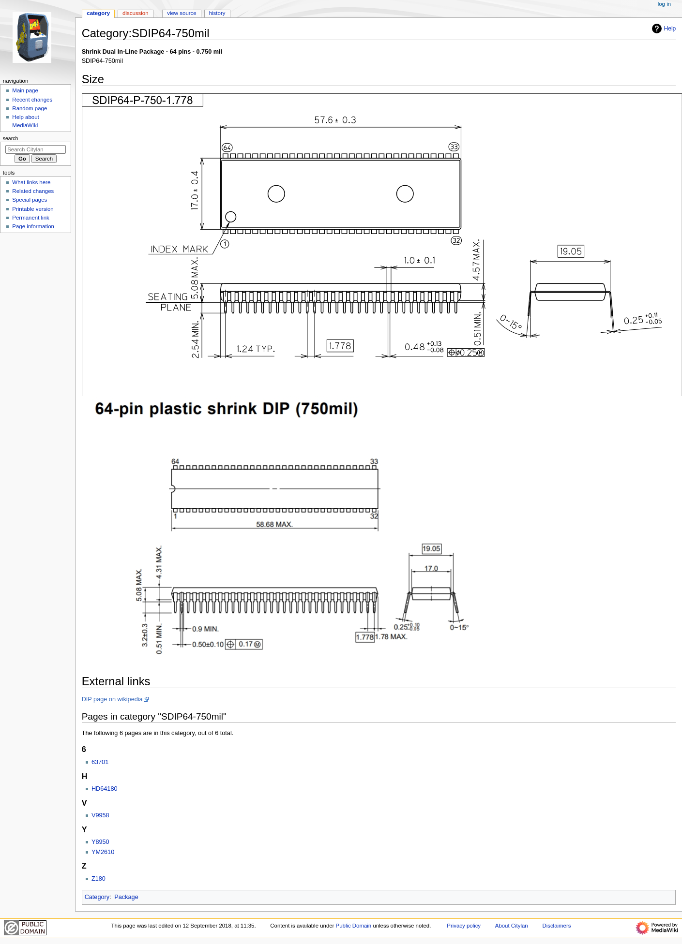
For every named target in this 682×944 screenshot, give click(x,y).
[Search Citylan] (35, 149)
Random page (29, 108)
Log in (664, 4)
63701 (99, 762)
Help (663, 28)
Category (97, 897)
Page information (33, 226)
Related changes (33, 191)
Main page (25, 90)
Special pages (29, 200)
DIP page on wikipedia (112, 699)
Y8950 (100, 842)
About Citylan (511, 926)
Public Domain (354, 926)
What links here (31, 182)
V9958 (100, 815)
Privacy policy (464, 926)
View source (181, 13)
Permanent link (30, 218)
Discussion (135, 13)
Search (10, 138)
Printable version (32, 209)
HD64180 (104, 788)
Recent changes (32, 100)
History (217, 13)
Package (126, 897)
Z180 (98, 878)
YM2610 (102, 852)
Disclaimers (556, 926)
